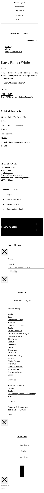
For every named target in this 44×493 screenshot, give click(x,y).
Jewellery (12, 353)
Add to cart (7, 94)
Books (10, 328)
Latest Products (26, 97)
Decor (10, 347)
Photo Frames (14, 361)
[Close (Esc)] (8, 485)
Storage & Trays (15, 372)
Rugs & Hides (13, 369)
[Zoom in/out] (2, 485)
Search (11, 264)
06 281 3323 (8, 172)
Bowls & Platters (15, 331)
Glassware (12, 350)
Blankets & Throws (16, 325)
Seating (11, 391)
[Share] (6, 485)
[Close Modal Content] (4, 252)
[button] (19, 15)
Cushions (12, 344)
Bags (10, 317)
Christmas (12, 339)
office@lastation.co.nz (12, 175)
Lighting (11, 401)
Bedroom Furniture (16, 385)
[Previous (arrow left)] (2, 488)
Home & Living (14, 308)
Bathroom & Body (15, 319)
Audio (10, 314)
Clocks (11, 342)
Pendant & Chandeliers (18, 407)
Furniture (12, 380)
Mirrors (11, 358)
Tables (11, 396)
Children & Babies (15, 336)
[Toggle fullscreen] (4, 485)
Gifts (10, 415)
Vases (10, 375)
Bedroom (12, 322)
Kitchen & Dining (15, 355)
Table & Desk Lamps (17, 410)
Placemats (12, 364)
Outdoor (11, 388)
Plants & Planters (15, 366)
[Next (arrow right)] (4, 488)
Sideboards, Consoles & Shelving (22, 394)
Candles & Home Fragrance (20, 333)
